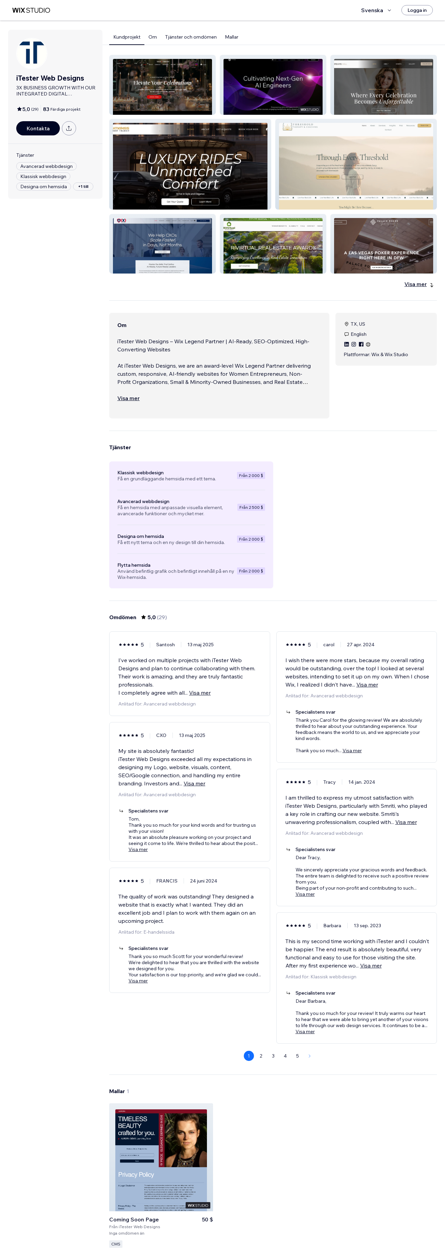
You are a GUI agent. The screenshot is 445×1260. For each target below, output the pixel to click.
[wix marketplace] (31, 10)
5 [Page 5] (297, 1056)
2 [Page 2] (261, 1056)
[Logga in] (417, 10)
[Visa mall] (161, 1175)
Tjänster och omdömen (191, 37)
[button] (162, 85)
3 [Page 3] (273, 1056)
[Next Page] (310, 1056)
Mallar (231, 37)
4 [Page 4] (285, 1056)
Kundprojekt (126, 37)
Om (152, 37)
